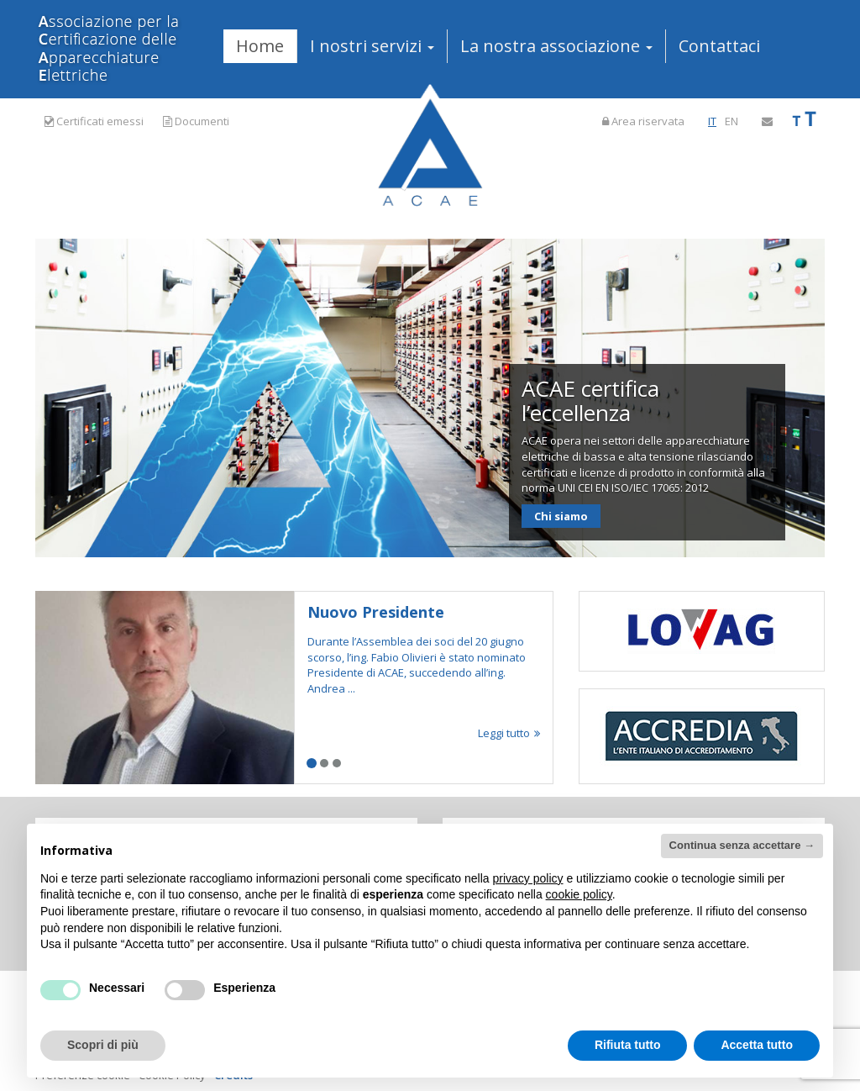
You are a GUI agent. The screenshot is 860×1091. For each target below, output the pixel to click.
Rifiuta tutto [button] (628, 1044)
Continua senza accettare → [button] (742, 845)
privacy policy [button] (528, 878)
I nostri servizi (372, 45)
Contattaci (719, 45)
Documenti (196, 121)
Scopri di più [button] (103, 1044)
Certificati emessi (94, 121)
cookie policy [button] (579, 894)
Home (260, 45)
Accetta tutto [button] (757, 1044)
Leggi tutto (509, 733)
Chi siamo (561, 516)
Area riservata (643, 121)
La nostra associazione (556, 45)
